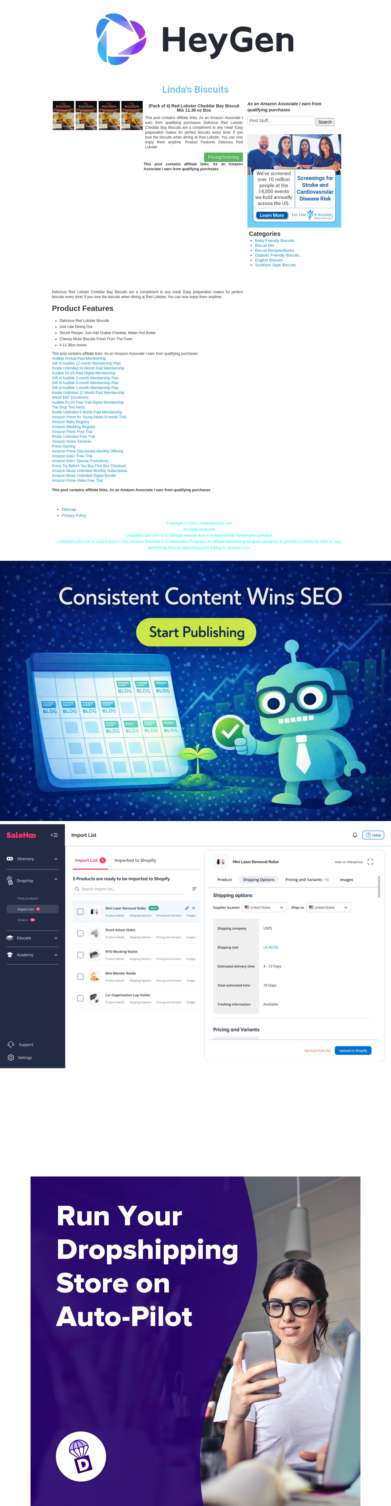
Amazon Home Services (71, 441)
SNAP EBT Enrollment (70, 397)
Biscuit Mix (264, 245)
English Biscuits (269, 260)
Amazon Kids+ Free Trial (72, 456)
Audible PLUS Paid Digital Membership (83, 373)
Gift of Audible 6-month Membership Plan (85, 383)
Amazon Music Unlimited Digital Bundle (84, 476)
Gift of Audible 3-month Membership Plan (85, 378)
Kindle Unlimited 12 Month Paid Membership (88, 393)
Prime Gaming (63, 446)
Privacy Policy (74, 515)
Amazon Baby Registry (70, 422)
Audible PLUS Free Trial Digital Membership (88, 402)
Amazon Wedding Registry (73, 427)
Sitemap (69, 509)
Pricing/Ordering (223, 157)
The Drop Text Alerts (68, 407)
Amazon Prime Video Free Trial (77, 480)
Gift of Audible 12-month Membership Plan (86, 363)
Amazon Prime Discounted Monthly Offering (87, 451)
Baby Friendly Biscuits (274, 240)
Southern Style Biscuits (275, 265)
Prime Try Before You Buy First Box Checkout (89, 466)
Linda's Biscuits (195, 89)
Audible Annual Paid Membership (79, 358)
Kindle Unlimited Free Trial (73, 436)
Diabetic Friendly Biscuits (277, 255)
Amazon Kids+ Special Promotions (80, 461)
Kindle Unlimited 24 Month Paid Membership (88, 368)
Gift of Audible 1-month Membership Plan (85, 388)
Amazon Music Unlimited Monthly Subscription (89, 471)
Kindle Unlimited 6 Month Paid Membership (87, 412)
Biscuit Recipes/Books (274, 250)
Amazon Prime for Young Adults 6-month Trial (89, 417)
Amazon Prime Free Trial (72, 432)
